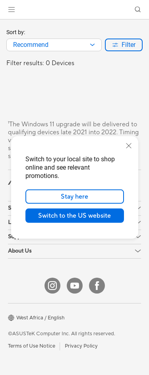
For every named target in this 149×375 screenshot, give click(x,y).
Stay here (74, 197)
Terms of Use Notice (31, 346)
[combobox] (54, 45)
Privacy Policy (81, 346)
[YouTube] (75, 286)
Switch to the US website (74, 216)
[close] (129, 146)
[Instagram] (52, 286)
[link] (74, 10)
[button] (11, 9)
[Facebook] (97, 286)
